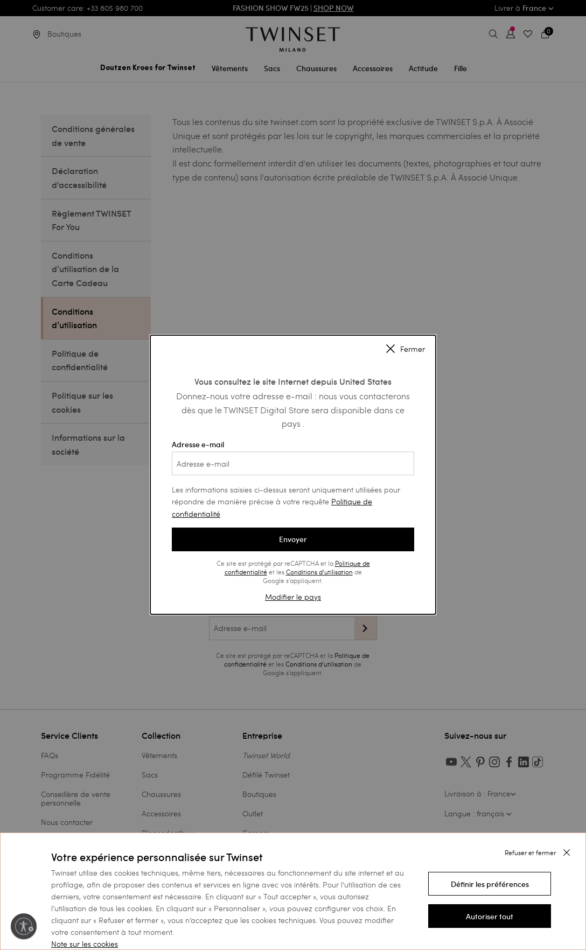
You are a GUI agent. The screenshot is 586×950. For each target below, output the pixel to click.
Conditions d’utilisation (319, 571)
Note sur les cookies (84, 944)
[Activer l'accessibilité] (24, 926)
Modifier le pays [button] (293, 597)
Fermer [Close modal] (405, 350)
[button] (489, 884)
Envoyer (293, 539)
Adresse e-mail (293, 457)
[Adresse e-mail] (293, 463)
